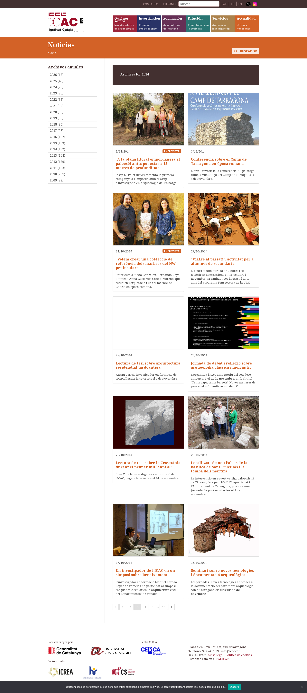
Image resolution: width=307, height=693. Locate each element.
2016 (53, 142)
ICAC (77, 25)
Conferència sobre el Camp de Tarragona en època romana (219, 166)
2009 (53, 185)
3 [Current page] (137, 612)
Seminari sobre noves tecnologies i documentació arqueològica (222, 577)
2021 (53, 111)
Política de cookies (239, 660)
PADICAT (222, 664)
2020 (53, 117)
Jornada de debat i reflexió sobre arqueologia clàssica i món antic (221, 370)
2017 (53, 135)
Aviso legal (215, 660)
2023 (53, 98)
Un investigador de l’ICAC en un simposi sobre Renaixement (145, 577)
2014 (53, 154)
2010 (53, 179)
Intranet (168, 4)
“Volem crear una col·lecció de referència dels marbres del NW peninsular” (146, 268)
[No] (302, 687)
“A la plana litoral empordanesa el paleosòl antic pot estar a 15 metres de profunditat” (148, 168)
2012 (53, 166)
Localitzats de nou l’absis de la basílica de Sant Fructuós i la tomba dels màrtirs (219, 471)
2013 (53, 160)
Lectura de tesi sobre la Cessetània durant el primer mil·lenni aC (148, 469)
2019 (53, 123)
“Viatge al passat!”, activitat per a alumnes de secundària (222, 266)
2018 (53, 129)
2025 (53, 86)
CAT (223, 4)
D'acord (234, 686)
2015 (53, 148)
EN (240, 4)
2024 (53, 92)
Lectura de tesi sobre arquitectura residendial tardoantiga (148, 370)
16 (163, 612)
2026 (53, 79)
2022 (53, 104)
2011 (53, 173)
